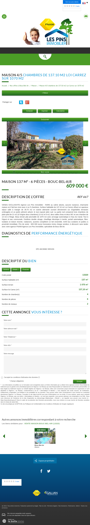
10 (45, 172)
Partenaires (71, 506)
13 (55, 172)
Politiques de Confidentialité (33, 404)
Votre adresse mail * (10, 329)
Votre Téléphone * (10, 337)
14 (59, 172)
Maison (34, 86)
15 (62, 172)
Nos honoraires (62, 506)
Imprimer (45, 111)
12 (52, 172)
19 (76, 172)
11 (48, 172)
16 (66, 172)
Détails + (16, 269)
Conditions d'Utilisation (53, 404)
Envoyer (79, 381)
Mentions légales (52, 506)
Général (6, 269)
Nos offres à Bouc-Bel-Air (19, 86)
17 (69, 172)
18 (72, 172)
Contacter (29, 111)
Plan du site (42, 506)
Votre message (9, 354)
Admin (78, 506)
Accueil (4, 86)
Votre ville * (8, 345)
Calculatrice (60, 111)
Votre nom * (8, 320)
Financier (25, 269)
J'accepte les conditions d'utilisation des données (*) (22, 377)
